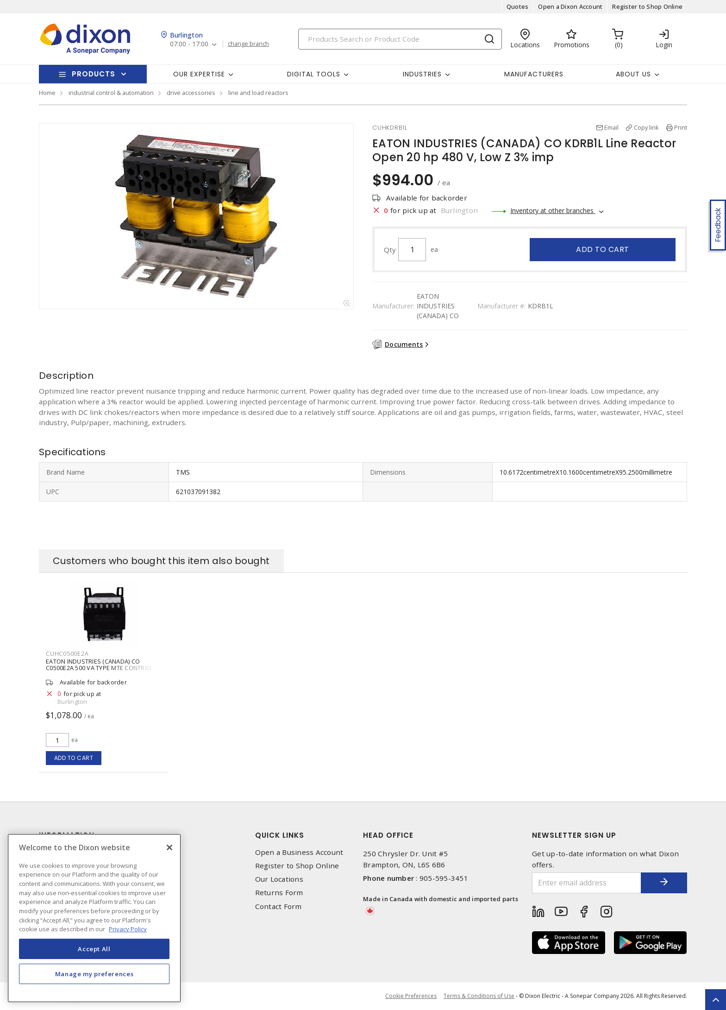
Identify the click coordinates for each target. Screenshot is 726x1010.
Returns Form (279, 892)
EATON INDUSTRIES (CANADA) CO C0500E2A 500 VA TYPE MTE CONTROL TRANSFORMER (99, 667)
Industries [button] (422, 74)
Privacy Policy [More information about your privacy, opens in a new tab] (128, 929)
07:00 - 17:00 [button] (189, 44)
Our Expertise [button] (199, 74)
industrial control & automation (111, 92)
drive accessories (191, 92)
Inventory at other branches (552, 210)
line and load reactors (258, 92)
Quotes (518, 6)
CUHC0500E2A (67, 653)
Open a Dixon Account (570, 6)
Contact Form (278, 906)
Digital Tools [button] (313, 74)
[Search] (400, 39)
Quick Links (279, 835)
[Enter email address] (586, 882)
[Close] (169, 847)
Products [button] (93, 74)
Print (680, 127)
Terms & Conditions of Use (479, 996)
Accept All (94, 949)
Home (47, 92)
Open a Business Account (299, 852)
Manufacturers (533, 74)
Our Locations (279, 879)
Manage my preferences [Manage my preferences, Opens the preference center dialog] (94, 974)
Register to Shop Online (647, 6)
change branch (248, 44)
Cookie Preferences (411, 996)
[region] (94, 918)
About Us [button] (633, 74)
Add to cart (602, 249)
